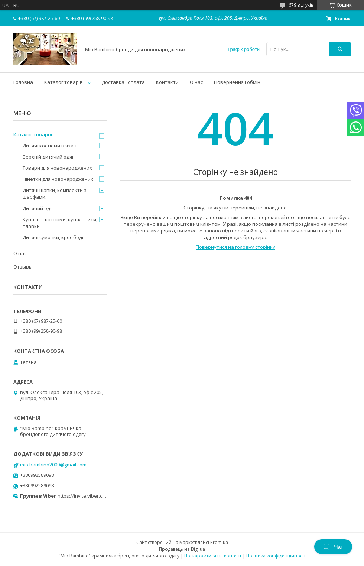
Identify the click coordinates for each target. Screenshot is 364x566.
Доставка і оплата (123, 82)
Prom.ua (219, 542)
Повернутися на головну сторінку (235, 247)
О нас (196, 82)
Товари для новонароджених (57, 168)
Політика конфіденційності (275, 556)
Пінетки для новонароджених (58, 179)
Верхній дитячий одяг (48, 156)
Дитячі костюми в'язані (50, 145)
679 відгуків (301, 5)
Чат (333, 546)
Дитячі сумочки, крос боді (53, 237)
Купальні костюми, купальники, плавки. (60, 223)
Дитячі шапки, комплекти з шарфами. (55, 193)
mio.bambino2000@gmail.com (53, 465)
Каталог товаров (33, 134)
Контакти (167, 82)
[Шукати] (340, 49)
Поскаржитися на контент (212, 556)
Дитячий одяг (39, 208)
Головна (23, 82)
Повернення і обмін (237, 82)
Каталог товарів (63, 82)
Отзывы (23, 266)
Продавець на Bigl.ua (182, 549)
